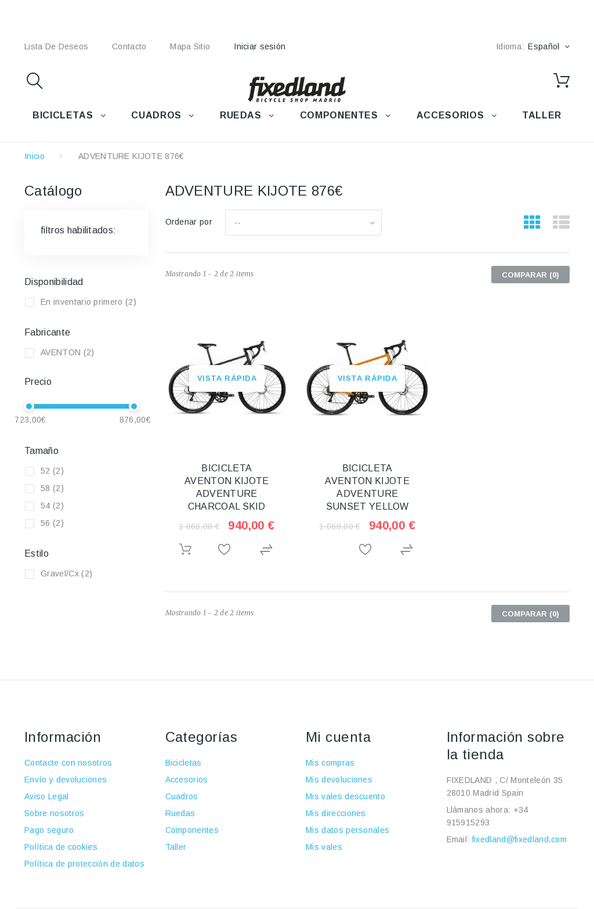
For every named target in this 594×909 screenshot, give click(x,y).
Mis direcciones (336, 813)
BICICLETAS (62, 115)
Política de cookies (60, 847)
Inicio (34, 156)
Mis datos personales (347, 830)
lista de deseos (56, 46)
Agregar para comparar (267, 550)
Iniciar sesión (259, 46)
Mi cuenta (338, 737)
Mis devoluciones (339, 779)
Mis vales (324, 847)
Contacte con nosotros (68, 762)
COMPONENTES (339, 115)
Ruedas (180, 813)
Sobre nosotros (54, 813)
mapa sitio (190, 46)
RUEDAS (241, 115)
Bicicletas (183, 762)
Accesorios (186, 779)
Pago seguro (49, 830)
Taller (176, 847)
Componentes (192, 830)
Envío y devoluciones (65, 779)
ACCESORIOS (450, 115)
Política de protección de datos (84, 863)
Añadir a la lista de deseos (226, 550)
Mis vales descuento (345, 796)
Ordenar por (189, 221)
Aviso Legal (46, 796)
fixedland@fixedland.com (519, 839)
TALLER (542, 115)
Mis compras (330, 762)
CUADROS (156, 115)
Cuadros (181, 796)
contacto (129, 46)
